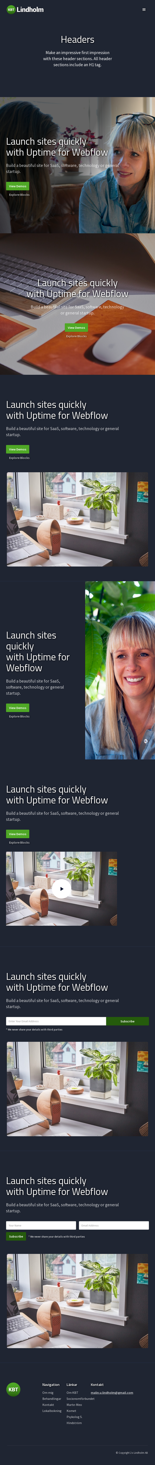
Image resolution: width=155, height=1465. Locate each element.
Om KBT (72, 1393)
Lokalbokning (52, 1411)
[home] (25, 10)
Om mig (47, 1393)
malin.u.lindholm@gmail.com (112, 1393)
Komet (71, 1411)
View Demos (17, 186)
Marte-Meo (74, 1405)
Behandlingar (51, 1399)
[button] (144, 10)
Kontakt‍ (48, 1405)
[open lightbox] (61, 888)
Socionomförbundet (81, 1399)
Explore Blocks (19, 195)
